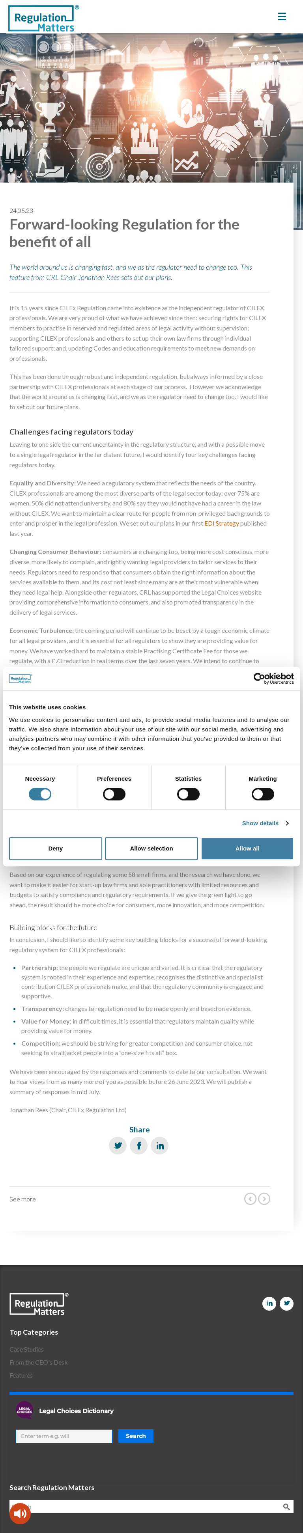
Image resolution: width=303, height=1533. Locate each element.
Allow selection (151, 848)
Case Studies (26, 1349)
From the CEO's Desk (38, 1362)
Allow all (248, 848)
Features (21, 1375)
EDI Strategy (221, 523)
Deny (55, 848)
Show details (260, 823)
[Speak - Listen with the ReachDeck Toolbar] (20, 1513)
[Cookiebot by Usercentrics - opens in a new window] (259, 678)
